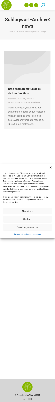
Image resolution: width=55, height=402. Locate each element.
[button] (50, 167)
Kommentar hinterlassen (31, 102)
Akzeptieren (27, 211)
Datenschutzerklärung (22, 234)
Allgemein (12, 99)
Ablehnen (27, 219)
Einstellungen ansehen (27, 227)
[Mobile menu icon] (51, 5)
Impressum (36, 234)
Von (25, 99)
